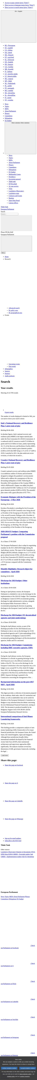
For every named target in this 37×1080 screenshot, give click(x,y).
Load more (5, 755)
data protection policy (25, 1076)
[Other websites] (20, 138)
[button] (20, 282)
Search (3, 211)
